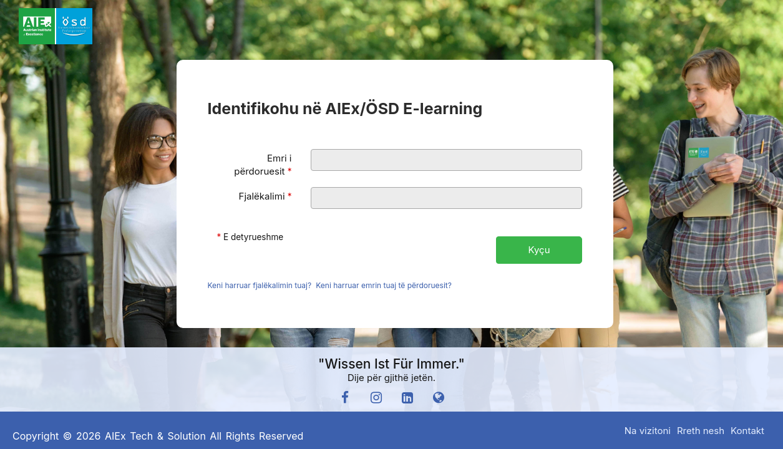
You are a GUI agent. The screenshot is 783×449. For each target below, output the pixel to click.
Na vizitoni (648, 431)
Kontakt (747, 431)
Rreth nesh (700, 431)
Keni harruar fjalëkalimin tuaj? (260, 285)
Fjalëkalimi (265, 196)
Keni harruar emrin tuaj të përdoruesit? (384, 285)
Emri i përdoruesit (262, 164)
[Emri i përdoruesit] (446, 160)
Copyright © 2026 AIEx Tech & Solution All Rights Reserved (157, 436)
